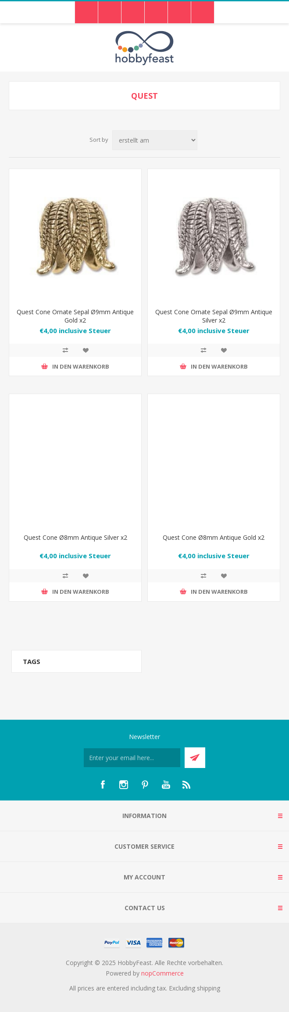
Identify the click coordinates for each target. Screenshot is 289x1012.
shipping (208, 988)
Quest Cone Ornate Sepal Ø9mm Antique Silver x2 (213, 316)
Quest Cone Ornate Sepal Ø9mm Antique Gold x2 (75, 316)
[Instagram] (124, 785)
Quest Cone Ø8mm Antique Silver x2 (75, 537)
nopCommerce (162, 973)
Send (195, 757)
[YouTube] (166, 785)
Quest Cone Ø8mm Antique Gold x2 (213, 537)
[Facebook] (103, 785)
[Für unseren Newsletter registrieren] (132, 757)
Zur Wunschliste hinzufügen (85, 350)
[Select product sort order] (154, 140)
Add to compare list (65, 350)
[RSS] (187, 785)
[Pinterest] (145, 785)
